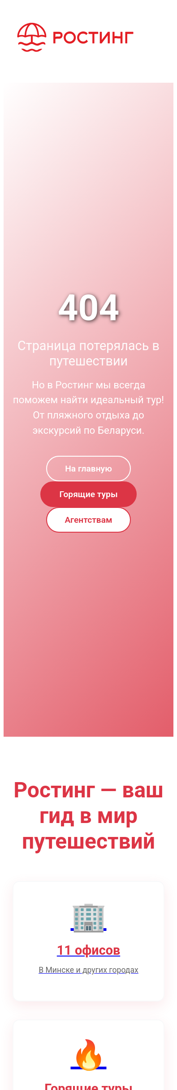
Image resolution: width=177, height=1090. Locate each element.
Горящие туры (88, 494)
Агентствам (88, 520)
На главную (88, 468)
